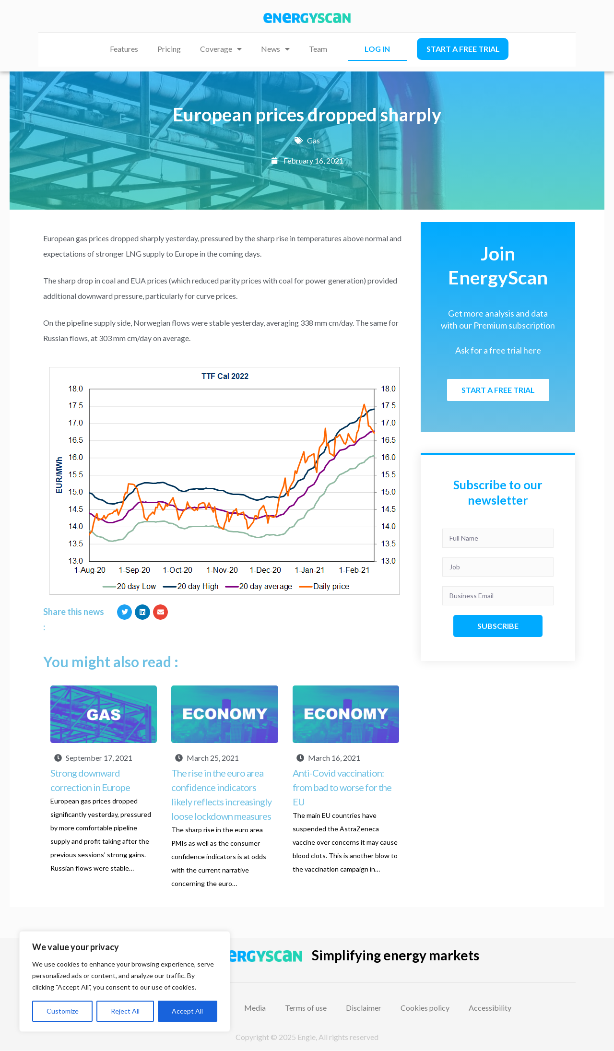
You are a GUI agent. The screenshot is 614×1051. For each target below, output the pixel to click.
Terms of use (306, 1007)
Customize (63, 1011)
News (275, 49)
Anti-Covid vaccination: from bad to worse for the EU (342, 787)
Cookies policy (425, 1007)
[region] (124, 981)
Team (318, 48)
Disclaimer (363, 1007)
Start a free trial (463, 48)
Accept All (187, 1011)
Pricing (169, 48)
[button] (124, 612)
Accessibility (490, 1007)
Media (255, 1007)
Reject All (125, 1011)
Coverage (221, 49)
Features (124, 48)
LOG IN (377, 48)
